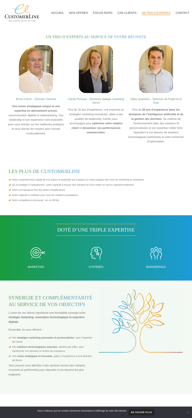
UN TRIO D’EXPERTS (156, 13)
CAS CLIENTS (126, 13)
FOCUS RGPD (102, 13)
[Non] (187, 412)
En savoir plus (141, 412)
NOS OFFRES (78, 13)
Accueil (57, 13)
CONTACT (182, 13)
